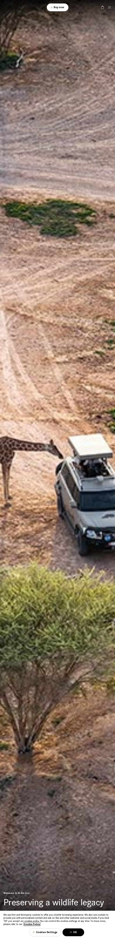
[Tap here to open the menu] (109, 7)
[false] (102, 7)
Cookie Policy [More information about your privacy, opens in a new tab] (32, 928)
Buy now (59, 7)
